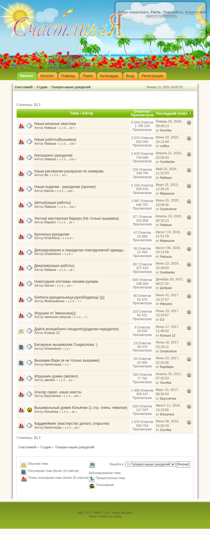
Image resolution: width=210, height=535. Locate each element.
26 (70, 222)
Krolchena (52, 238)
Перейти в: (116, 464)
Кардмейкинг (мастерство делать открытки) (71, 423)
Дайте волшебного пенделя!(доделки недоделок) (76, 329)
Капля (49, 190)
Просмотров (142, 115)
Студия (42, 87)
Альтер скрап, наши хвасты (57, 392)
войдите (191, 12)
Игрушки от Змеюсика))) (55, 313)
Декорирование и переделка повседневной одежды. (79, 250)
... (67, 127)
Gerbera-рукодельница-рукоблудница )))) (69, 297)
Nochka (166, 130)
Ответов (141, 111)
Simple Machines (122, 512)
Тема (74, 113)
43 (68, 285)
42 (73, 411)
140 (72, 206)
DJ (162, 319)
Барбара (167, 367)
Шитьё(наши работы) (52, 203)
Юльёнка (51, 411)
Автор (87, 113)
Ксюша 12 (52, 332)
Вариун (50, 222)
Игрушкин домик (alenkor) (56, 376)
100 (76, 396)
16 (63, 175)
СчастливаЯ (24, 87)
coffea (164, 146)
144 (69, 190)
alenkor (49, 380)
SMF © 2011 (102, 512)
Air (46, 175)
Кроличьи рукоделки (51, 234)
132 (72, 159)
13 (70, 380)
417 (72, 127)
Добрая (166, 288)
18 (71, 269)
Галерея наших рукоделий (71, 87)
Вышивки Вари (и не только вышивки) (67, 360)
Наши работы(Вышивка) (55, 139)
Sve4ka (165, 382)
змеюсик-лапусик (57, 317)
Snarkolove (168, 209)
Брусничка (52, 396)
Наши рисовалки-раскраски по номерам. (69, 171)
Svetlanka (167, 161)
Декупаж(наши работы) (54, 266)
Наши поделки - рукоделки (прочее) (65, 187)
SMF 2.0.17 (85, 512)
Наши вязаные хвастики (55, 124)
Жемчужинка (54, 301)
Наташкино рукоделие (53, 155)
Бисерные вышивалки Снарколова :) (66, 345)
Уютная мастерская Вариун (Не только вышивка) (76, 218)
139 (72, 143)
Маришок (167, 193)
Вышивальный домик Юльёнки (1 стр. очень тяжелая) (80, 408)
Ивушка (166, 303)
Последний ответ (174, 113)
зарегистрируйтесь (161, 16)
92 (76, 427)
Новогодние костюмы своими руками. (66, 281)
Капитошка (52, 364)
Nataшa (50, 127)
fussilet (117, 516)
